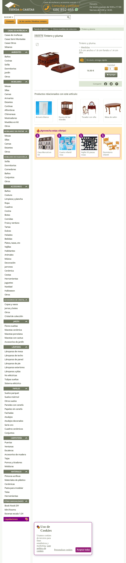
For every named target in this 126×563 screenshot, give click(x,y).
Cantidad (111, 65)
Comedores (10, 169)
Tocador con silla (89, 117)
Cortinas (9, 106)
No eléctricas (11, 375)
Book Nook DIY (12, 505)
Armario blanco (42, 117)
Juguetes (9, 282)
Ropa (7, 203)
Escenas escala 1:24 (14, 513)
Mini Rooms (10, 509)
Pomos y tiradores (13, 462)
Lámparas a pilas (12, 371)
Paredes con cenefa (14, 405)
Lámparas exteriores (14, 367)
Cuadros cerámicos (14, 428)
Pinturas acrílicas (12, 476)
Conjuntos (9, 177)
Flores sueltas (11, 326)
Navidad (8, 286)
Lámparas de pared (14, 359)
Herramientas (11, 278)
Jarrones (9, 266)
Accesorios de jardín (14, 341)
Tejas (7, 458)
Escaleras (9, 450)
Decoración (10, 262)
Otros (7, 76)
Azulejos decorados (14, 420)
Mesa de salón (111, 117)
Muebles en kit (12, 122)
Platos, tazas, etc (12, 242)
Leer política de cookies (44, 548)
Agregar (111, 74)
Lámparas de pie (12, 363)
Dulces (8, 230)
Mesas (8, 86)
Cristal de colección (14, 316)
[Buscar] (68, 17)
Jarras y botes (11, 308)
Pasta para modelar (14, 488)
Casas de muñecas (13, 35)
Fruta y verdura (12, 222)
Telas (7, 492)
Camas (8, 94)
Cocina (8, 211)
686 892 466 (63, 9)
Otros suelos (11, 401)
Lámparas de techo (14, 355)
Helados (8, 234)
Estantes (9, 102)
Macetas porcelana (14, 333)
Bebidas (8, 238)
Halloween (10, 290)
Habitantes (10, 250)
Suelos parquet (12, 393)
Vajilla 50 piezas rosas (88, 153)
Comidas (9, 219)
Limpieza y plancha (14, 199)
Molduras (9, 466)
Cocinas (8, 60)
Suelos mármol (12, 397)
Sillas (7, 90)
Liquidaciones (11, 519)
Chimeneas (10, 114)
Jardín (7, 72)
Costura (8, 195)
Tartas (7, 226)
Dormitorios (10, 68)
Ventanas (9, 446)
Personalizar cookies (63, 550)
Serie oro (9, 425)
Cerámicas (10, 484)
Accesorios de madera (15, 454)
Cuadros (9, 206)
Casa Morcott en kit (44, 153)
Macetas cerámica (13, 329)
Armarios (9, 98)
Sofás (7, 64)
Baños (7, 56)
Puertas (8, 442)
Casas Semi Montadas (15, 39)
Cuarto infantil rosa (65, 153)
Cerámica (9, 270)
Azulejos (9, 417)
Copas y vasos (11, 304)
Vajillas (8, 246)
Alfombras (10, 110)
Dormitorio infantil (107, 153)
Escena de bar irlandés (65, 118)
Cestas (8, 274)
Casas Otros (10, 43)
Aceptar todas (83, 550)
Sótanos (8, 47)
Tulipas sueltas (11, 379)
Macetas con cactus (14, 337)
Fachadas (9, 412)
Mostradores (11, 118)
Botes (7, 214)
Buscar (8, 17)
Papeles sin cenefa (13, 409)
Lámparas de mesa (14, 351)
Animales (9, 254)
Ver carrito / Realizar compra (33, 21)
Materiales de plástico (15, 480)
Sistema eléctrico (13, 383)
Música (8, 258)
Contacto (10, 21)
